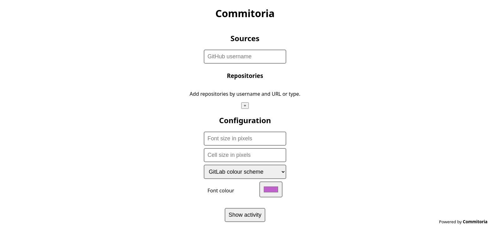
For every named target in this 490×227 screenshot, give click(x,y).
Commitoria (475, 222)
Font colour (245, 189)
